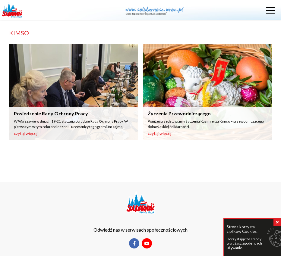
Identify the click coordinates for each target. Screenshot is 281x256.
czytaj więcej (25, 133)
